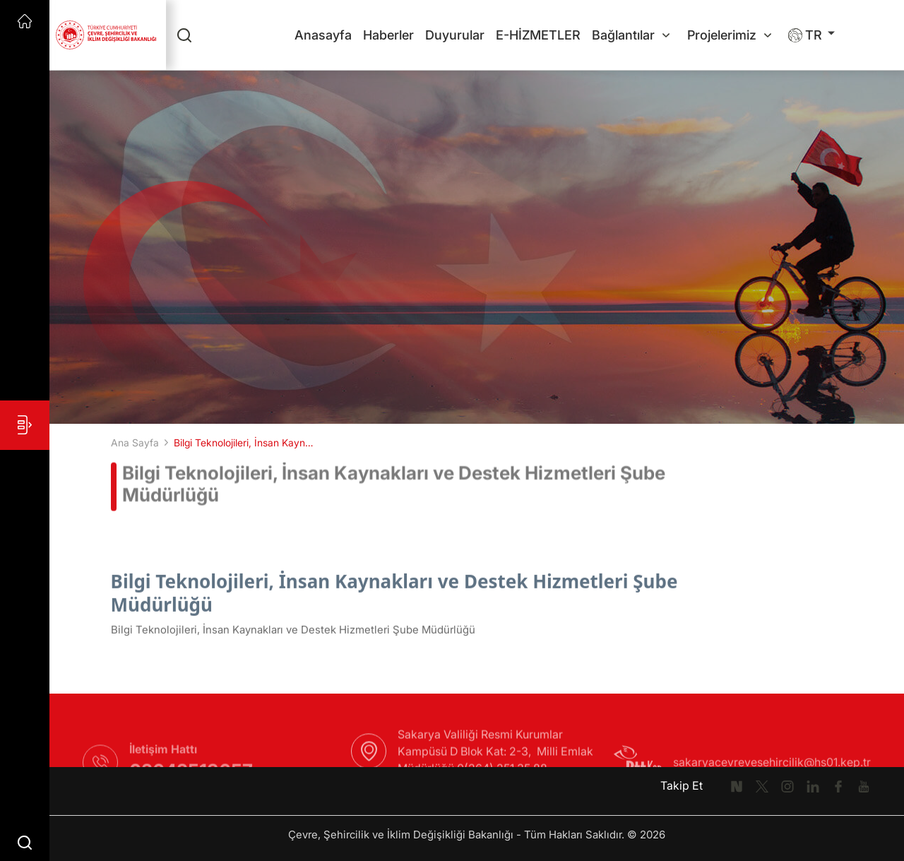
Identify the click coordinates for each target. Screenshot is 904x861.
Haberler (388, 35)
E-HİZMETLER (538, 35)
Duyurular (454, 35)
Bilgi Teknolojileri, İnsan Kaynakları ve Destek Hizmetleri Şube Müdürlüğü (244, 443)
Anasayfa (323, 35)
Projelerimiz (729, 35)
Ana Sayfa (135, 443)
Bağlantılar (631, 35)
